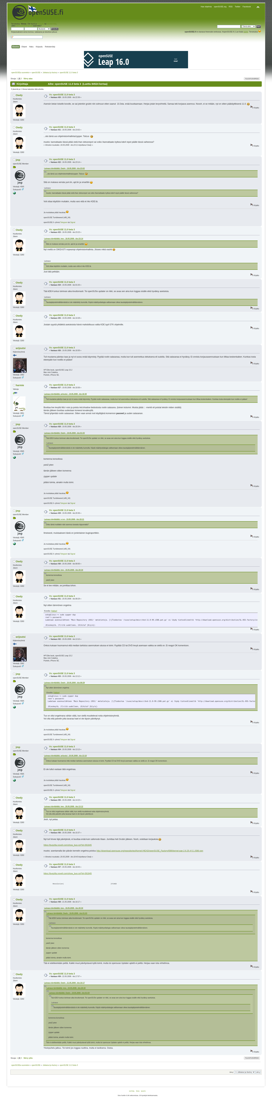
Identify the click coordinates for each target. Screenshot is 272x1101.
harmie (20, 385)
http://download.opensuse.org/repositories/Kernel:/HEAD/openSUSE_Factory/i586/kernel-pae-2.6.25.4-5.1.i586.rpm (150, 851)
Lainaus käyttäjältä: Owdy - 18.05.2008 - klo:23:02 (64, 168)
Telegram (63, 222)
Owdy (19, 95)
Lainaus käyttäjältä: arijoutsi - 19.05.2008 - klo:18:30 (65, 394)
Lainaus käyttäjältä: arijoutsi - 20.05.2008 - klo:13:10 (65, 756)
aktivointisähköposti (24, 26)
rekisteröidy (51, 24)
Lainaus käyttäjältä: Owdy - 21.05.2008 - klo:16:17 (64, 983)
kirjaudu (40, 24)
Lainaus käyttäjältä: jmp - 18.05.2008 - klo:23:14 (63, 239)
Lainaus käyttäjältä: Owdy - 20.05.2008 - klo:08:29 (64, 683)
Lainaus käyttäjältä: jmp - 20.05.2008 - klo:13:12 (63, 806)
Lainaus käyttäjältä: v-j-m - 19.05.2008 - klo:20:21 (64, 519)
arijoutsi (21, 348)
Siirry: (231, 1072)
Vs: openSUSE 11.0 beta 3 (62, 94)
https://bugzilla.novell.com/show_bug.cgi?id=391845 (68, 845)
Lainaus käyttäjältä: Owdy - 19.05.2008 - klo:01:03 (64, 433)
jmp (18, 159)
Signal (72, 222)
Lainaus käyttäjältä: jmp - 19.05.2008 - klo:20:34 (63, 570)
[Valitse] (54, 611)
